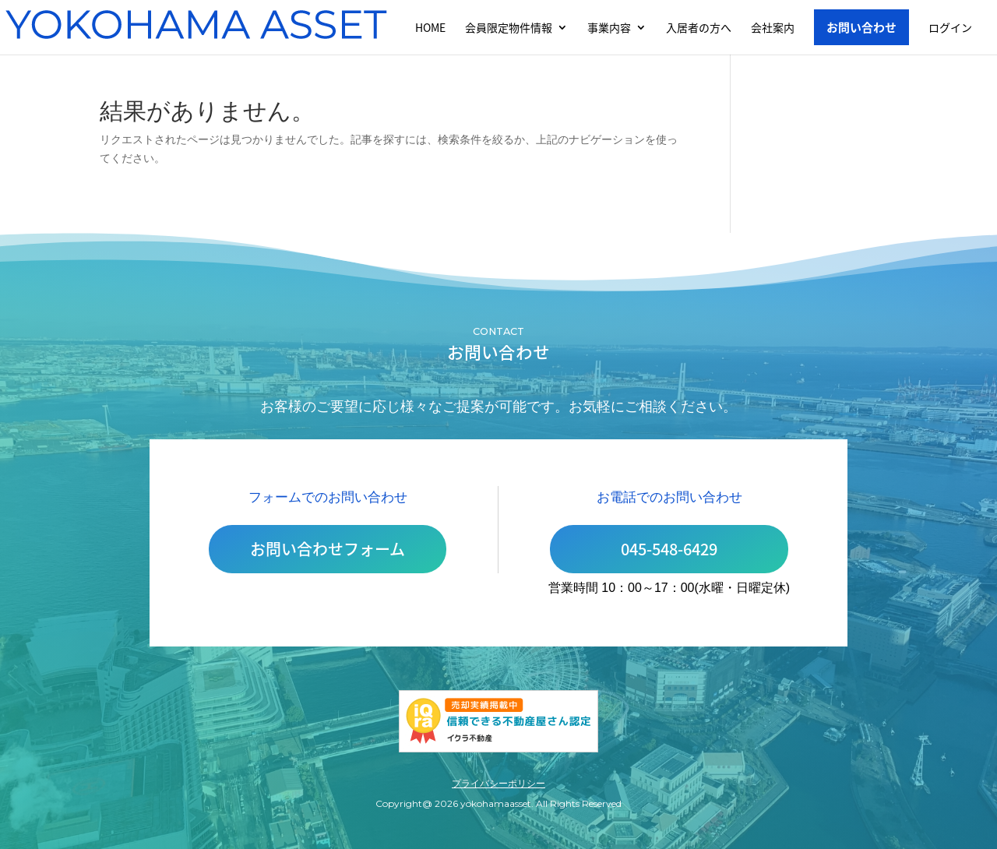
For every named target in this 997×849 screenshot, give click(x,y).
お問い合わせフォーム (327, 548)
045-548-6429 (669, 548)
